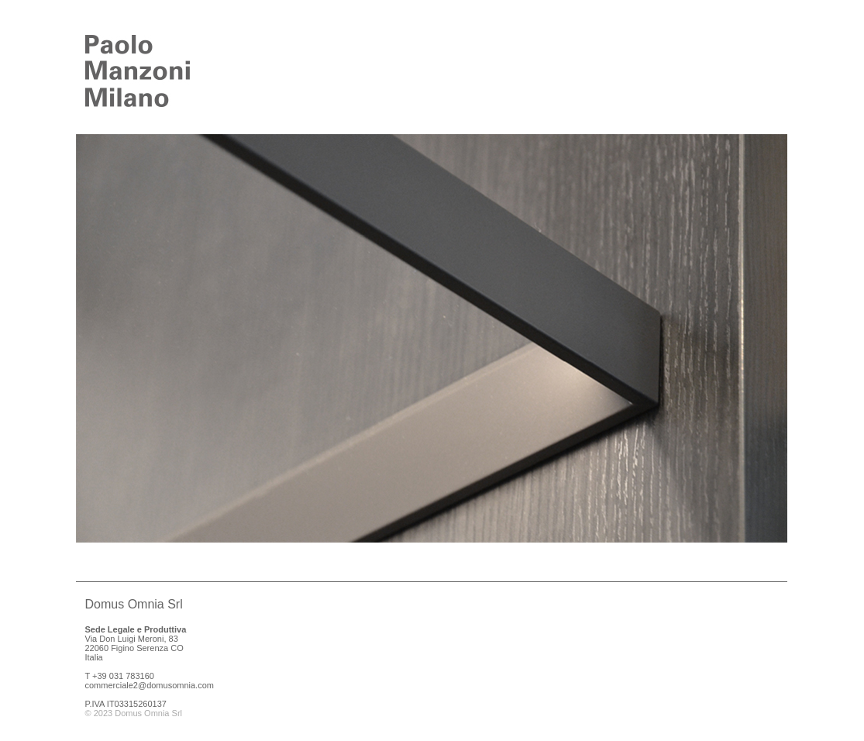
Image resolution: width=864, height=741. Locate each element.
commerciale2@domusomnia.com (149, 685)
